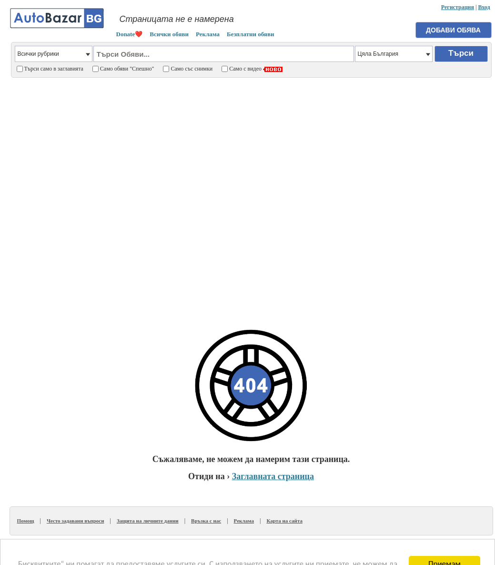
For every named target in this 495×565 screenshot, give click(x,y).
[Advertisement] (119, 197)
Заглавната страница (273, 476)
